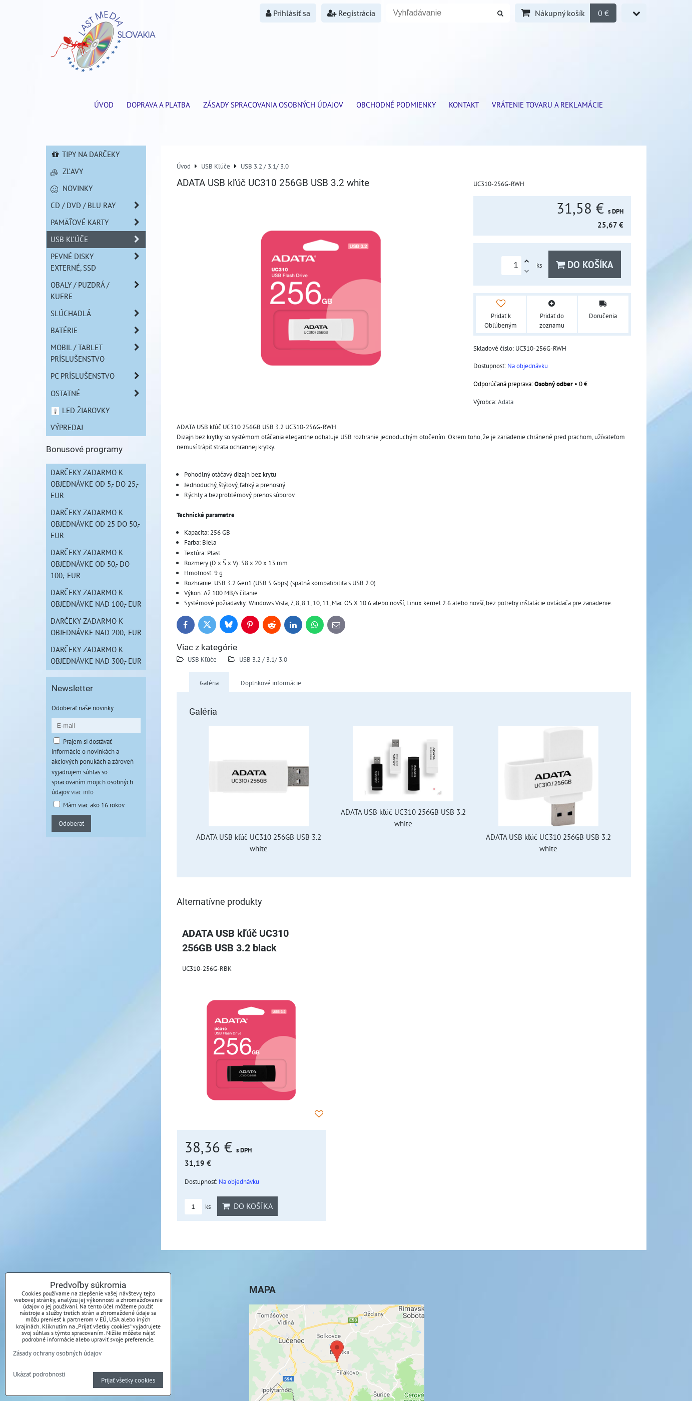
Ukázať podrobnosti (39, 1374)
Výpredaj (67, 427)
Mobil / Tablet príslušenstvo (98, 353)
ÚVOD (104, 105)
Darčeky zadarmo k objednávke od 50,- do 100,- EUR (90, 563)
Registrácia (351, 13)
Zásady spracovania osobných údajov (273, 105)
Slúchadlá (98, 313)
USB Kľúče (202, 659)
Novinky (72, 188)
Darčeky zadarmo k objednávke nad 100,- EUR (96, 598)
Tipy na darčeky (85, 154)
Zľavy (67, 171)
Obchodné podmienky (396, 105)
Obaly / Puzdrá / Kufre (98, 291)
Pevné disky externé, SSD (98, 262)
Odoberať (71, 823)
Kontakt (464, 105)
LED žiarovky (80, 410)
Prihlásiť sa (288, 13)
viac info (82, 791)
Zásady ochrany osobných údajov (57, 1353)
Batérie (98, 330)
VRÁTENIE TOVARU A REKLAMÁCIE (547, 105)
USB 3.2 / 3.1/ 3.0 (263, 659)
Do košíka (584, 264)
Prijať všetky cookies (128, 1380)
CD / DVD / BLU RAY (98, 205)
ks (198, 1206)
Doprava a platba (158, 105)
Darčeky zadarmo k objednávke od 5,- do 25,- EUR (95, 483)
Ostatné (98, 393)
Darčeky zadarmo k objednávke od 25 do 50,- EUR (95, 523)
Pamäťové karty (98, 222)
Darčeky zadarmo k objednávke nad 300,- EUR (96, 655)
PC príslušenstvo (98, 376)
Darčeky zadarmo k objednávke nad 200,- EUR (96, 626)
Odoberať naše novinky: (83, 707)
